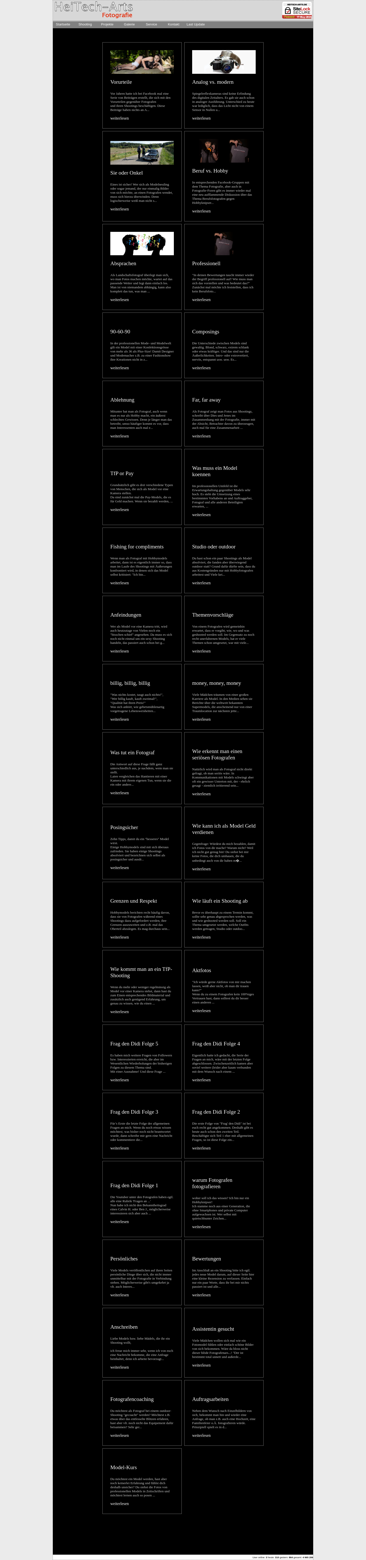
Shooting (85, 24)
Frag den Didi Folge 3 (134, 1112)
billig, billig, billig (130, 683)
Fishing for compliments (137, 547)
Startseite (63, 24)
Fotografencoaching (132, 1399)
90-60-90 (120, 332)
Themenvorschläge (212, 615)
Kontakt (173, 24)
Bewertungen (206, 1259)
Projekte (107, 24)
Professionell (206, 263)
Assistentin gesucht (213, 1329)
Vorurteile (121, 82)
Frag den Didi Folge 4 (216, 1044)
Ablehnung (122, 400)
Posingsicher (124, 827)
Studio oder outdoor (214, 547)
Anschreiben (124, 1327)
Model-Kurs (123, 1467)
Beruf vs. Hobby (210, 171)
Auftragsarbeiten (210, 1399)
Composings (205, 332)
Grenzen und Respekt (133, 901)
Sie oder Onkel (126, 173)
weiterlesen (119, 118)
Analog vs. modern (213, 82)
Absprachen (123, 263)
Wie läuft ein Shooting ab (220, 901)
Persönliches (124, 1259)
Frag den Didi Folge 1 (134, 1185)
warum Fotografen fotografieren (212, 1183)
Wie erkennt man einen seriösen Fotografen (217, 754)
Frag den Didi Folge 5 (134, 1044)
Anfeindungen (125, 615)
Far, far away (206, 400)
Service (151, 24)
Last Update (196, 24)
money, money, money (216, 683)
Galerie (129, 24)
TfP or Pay (122, 473)
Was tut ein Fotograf (132, 752)
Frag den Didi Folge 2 (216, 1112)
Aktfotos (201, 970)
